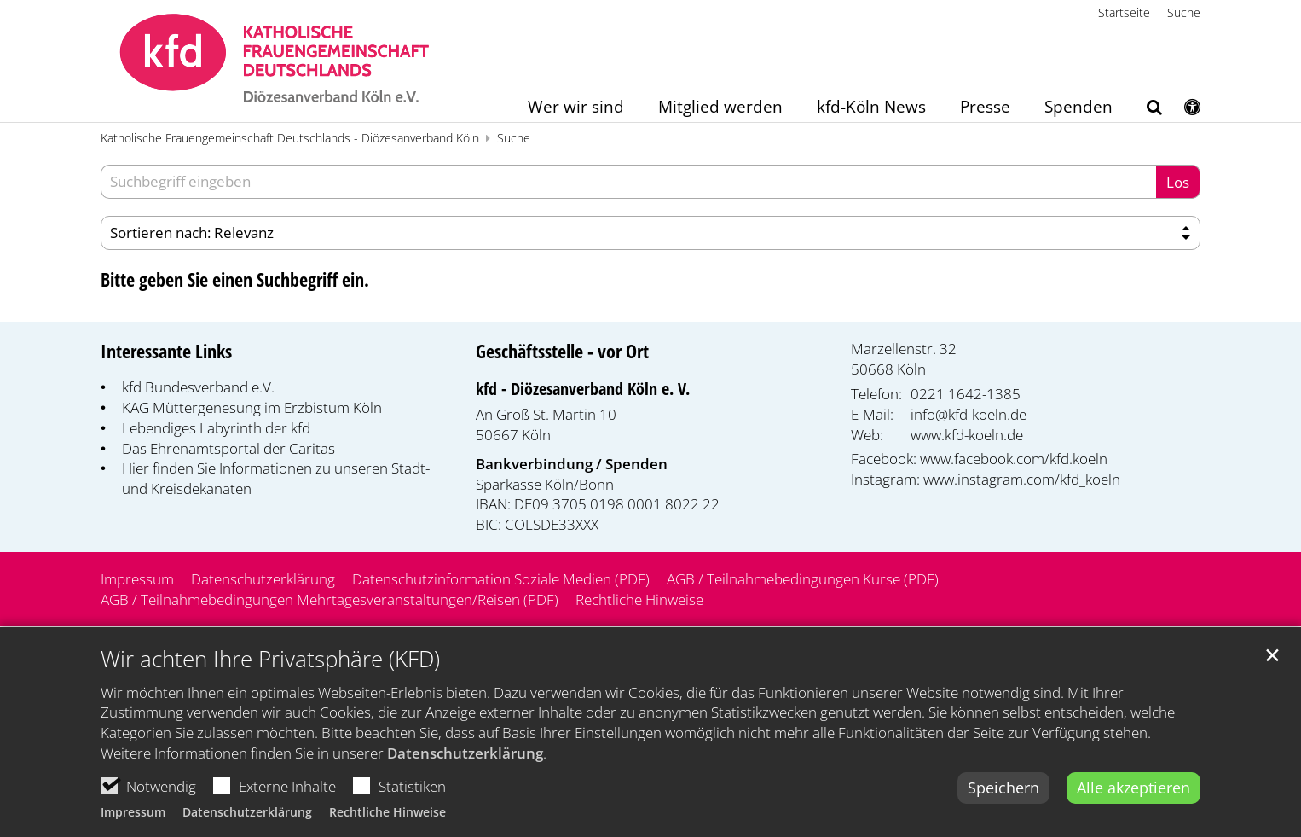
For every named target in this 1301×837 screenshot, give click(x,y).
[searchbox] (628, 182)
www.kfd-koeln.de (967, 435)
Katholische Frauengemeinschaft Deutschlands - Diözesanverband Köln (290, 138)
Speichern (1003, 808)
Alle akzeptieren (1133, 808)
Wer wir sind (576, 108)
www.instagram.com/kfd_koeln (1021, 479)
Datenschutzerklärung (465, 773)
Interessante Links (166, 351)
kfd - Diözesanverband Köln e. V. (583, 388)
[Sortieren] (650, 233)
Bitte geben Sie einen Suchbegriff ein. (235, 279)
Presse (985, 108)
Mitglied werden (720, 108)
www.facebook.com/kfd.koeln (1013, 458)
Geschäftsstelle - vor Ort (562, 351)
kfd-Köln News (871, 108)
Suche (513, 138)
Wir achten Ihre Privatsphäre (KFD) (270, 680)
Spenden (1078, 108)
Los (1177, 182)
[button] (1143, 110)
